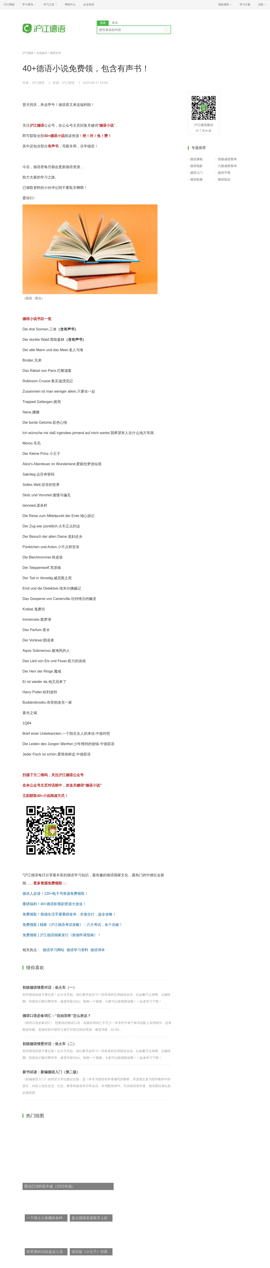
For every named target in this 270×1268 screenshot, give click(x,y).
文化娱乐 (41, 53)
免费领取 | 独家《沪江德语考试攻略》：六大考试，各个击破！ (72, 925)
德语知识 (224, 179)
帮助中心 (70, 4)
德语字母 (224, 172)
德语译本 (97, 950)
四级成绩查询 (227, 159)
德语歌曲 (196, 179)
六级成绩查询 (227, 166)
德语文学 (55, 53)
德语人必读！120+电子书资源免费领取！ (55, 893)
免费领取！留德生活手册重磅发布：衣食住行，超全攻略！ (69, 914)
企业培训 (88, 4)
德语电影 (196, 166)
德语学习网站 (53, 950)
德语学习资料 (77, 950)
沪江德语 (27, 53)
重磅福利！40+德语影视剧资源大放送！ (54, 904)
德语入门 (196, 172)
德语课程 (196, 159)
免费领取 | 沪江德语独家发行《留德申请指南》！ (61, 935)
